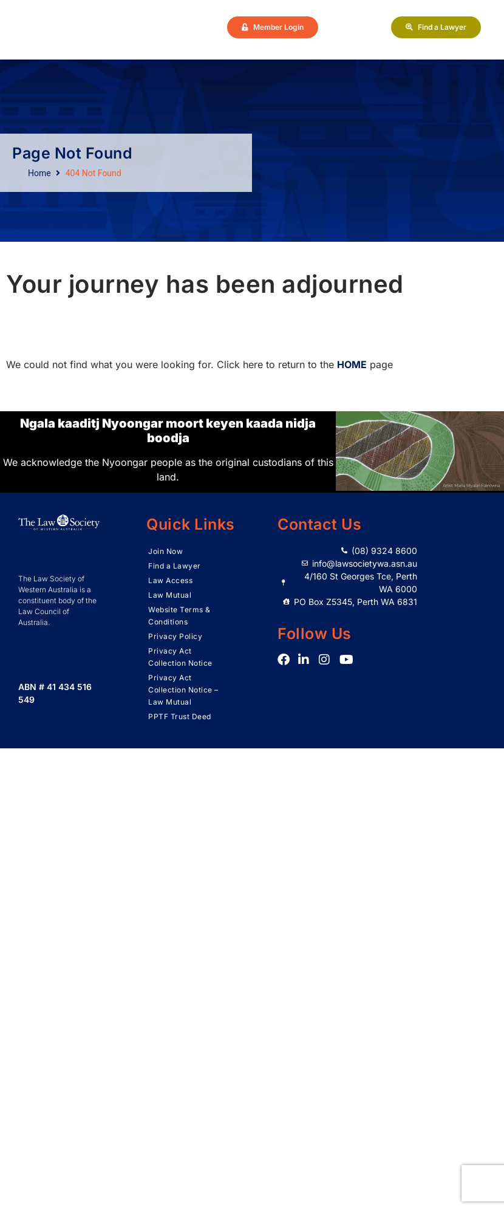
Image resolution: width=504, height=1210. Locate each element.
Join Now (165, 551)
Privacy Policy (175, 636)
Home (39, 173)
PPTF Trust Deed (179, 716)
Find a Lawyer (174, 565)
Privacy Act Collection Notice (180, 657)
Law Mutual (169, 595)
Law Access (170, 580)
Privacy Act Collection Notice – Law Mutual (183, 689)
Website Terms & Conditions (179, 615)
